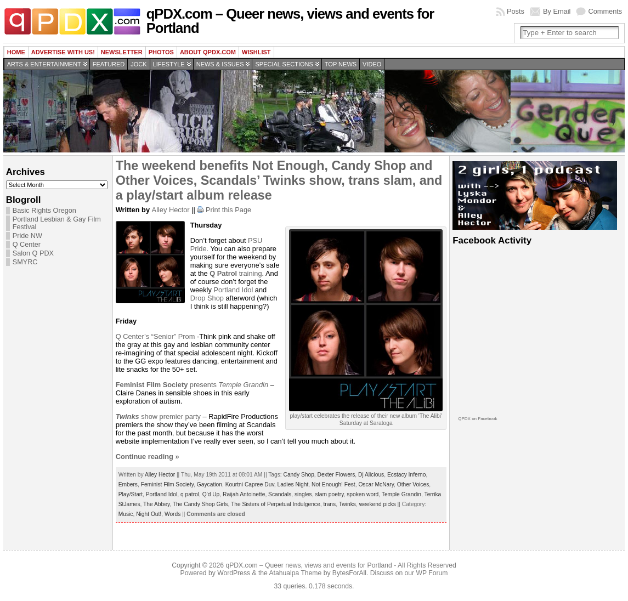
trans (329, 504)
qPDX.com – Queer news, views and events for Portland (290, 21)
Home (16, 52)
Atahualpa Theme (295, 573)
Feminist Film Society (167, 484)
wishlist (256, 52)
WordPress (233, 573)
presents (167, 385)
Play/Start (130, 494)
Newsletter (122, 52)
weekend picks (377, 504)
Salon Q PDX (33, 253)
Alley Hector (171, 210)
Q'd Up (211, 494)
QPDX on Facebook (477, 418)
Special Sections (284, 64)
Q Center (27, 244)
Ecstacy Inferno (406, 475)
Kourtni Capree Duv (249, 484)
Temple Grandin (243, 385)
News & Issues (220, 64)
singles (303, 494)
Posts (515, 11)
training (236, 273)
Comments (605, 11)
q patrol (189, 494)
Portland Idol (233, 290)
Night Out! (148, 514)
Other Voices (413, 484)
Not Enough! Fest (333, 484)
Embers (128, 484)
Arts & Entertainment (44, 64)
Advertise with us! (63, 52)
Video (372, 64)
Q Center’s (133, 336)
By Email (557, 11)
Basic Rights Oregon (44, 210)
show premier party (158, 416)
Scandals (279, 494)
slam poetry (329, 494)
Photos (161, 52)
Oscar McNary (376, 484)
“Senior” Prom (173, 336)
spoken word (362, 494)
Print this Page (228, 210)
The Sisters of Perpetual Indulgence (275, 504)
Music (125, 514)
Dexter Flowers (336, 475)
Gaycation (209, 484)
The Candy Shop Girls (200, 504)
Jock (138, 64)
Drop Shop (207, 298)
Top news (341, 64)
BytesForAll (349, 573)
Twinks (347, 504)
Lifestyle (169, 64)
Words (172, 514)
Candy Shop (299, 475)
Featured (109, 64)
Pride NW (27, 236)
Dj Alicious (371, 475)
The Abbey (156, 504)
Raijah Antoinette (244, 494)
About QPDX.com (208, 52)
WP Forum (432, 573)
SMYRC (25, 262)
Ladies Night (292, 484)
